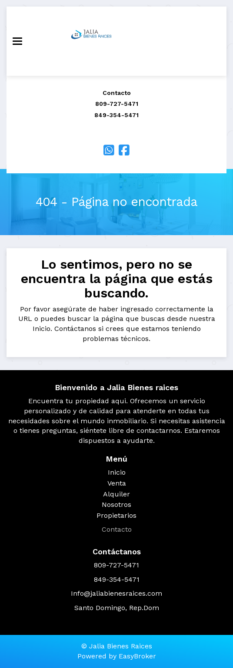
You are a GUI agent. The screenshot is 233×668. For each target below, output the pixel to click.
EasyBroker (137, 656)
